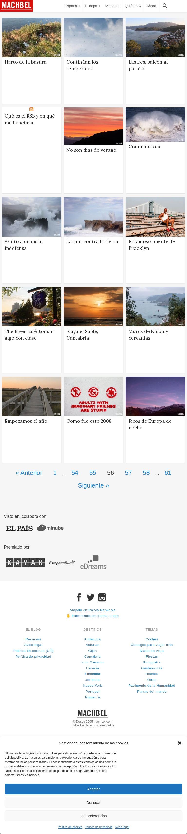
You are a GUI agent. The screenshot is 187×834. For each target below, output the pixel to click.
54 (74, 472)
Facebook (79, 597)
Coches (152, 639)
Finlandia (92, 674)
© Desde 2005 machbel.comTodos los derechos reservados (92, 723)
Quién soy (133, 6)
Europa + (92, 6)
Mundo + (112, 6)
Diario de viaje (152, 651)
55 (92, 472)
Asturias (92, 645)
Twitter (90, 597)
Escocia (92, 668)
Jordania (92, 680)
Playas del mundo (152, 691)
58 (146, 472)
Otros (151, 680)
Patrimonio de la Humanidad (151, 685)
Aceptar (93, 789)
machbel (8, 11)
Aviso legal (122, 827)
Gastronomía (151, 668)
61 (168, 472)
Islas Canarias (92, 662)
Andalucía (92, 639)
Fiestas (152, 656)
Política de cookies (70, 827)
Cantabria (92, 656)
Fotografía (151, 662)
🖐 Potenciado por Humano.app (92, 616)
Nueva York (92, 685)
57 (128, 472)
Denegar (93, 802)
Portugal (93, 691)
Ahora (151, 6)
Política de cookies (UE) (33, 651)
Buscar (165, 6)
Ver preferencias (93, 816)
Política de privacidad (98, 827)
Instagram (102, 597)
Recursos (33, 639)
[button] (179, 743)
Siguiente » (93, 485)
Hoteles (152, 674)
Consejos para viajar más (152, 645)
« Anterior (29, 472)
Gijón (92, 651)
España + (73, 6)
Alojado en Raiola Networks (92, 610)
